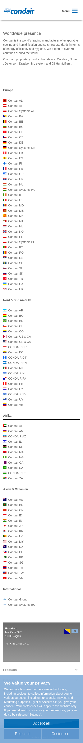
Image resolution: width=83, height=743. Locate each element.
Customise (60, 734)
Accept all (41, 723)
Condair (18, 11)
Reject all (22, 734)
